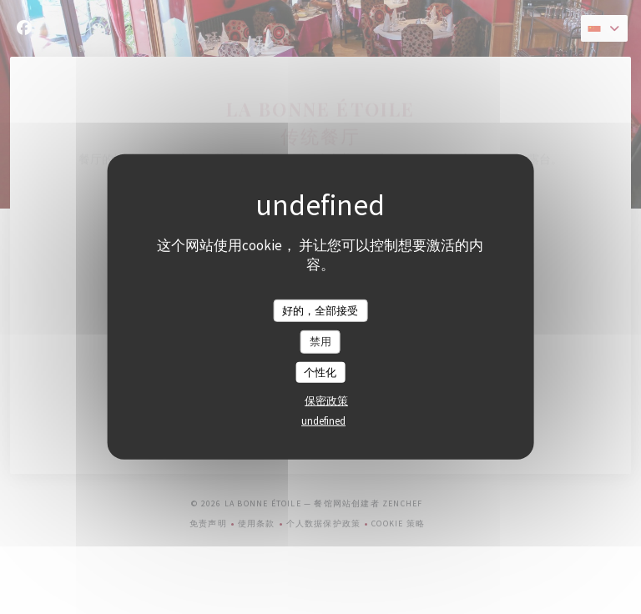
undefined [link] (323, 421)
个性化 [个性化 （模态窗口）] (320, 372)
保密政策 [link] (326, 401)
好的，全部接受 (320, 310)
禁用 (320, 342)
